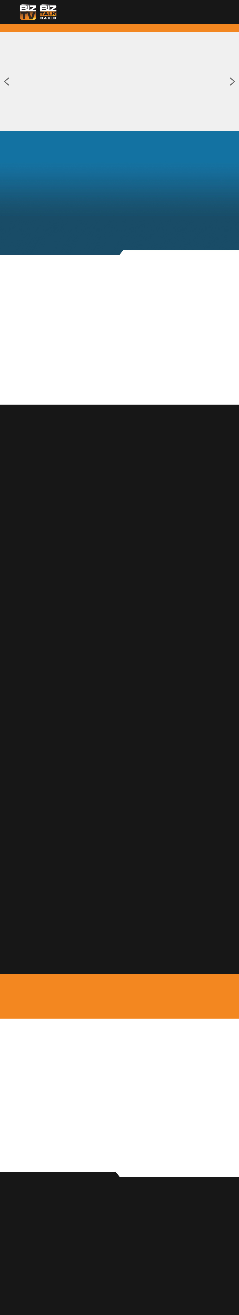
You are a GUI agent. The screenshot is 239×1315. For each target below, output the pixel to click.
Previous (6, 81)
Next (232, 81)
